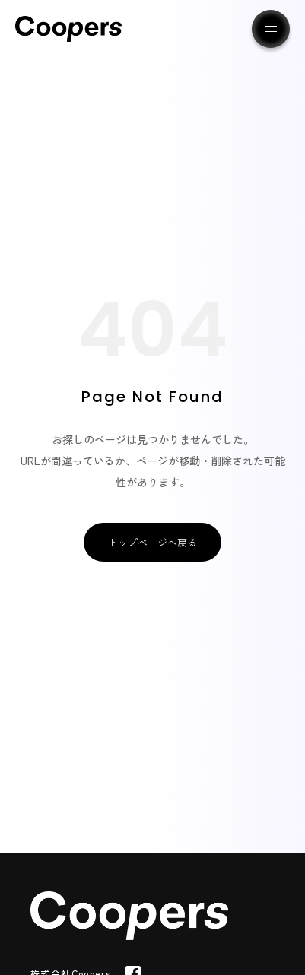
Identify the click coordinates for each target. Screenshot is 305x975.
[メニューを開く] (271, 29)
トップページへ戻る (152, 542)
